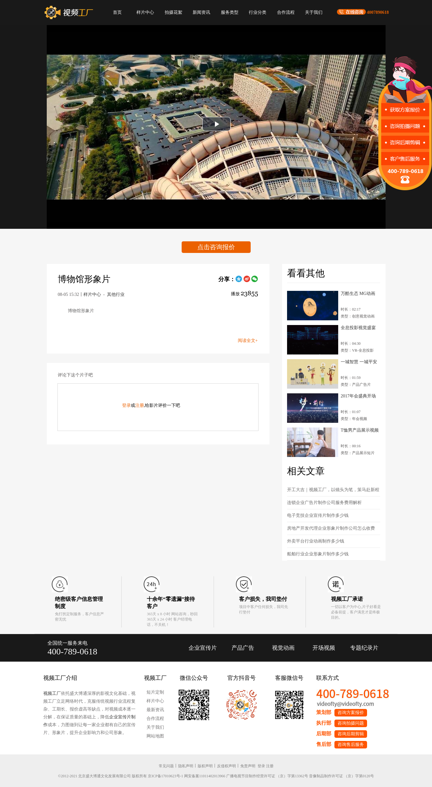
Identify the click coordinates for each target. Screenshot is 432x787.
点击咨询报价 (216, 247)
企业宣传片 (203, 648)
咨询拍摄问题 (351, 723)
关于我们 (314, 12)
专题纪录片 (364, 648)
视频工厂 (52, 693)
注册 (139, 405)
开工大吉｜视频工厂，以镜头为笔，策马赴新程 (333, 489)
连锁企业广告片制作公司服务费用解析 (324, 502)
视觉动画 (283, 648)
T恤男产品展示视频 (360, 430)
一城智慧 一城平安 (359, 361)
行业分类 (257, 12)
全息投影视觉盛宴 (358, 327)
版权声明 (205, 766)
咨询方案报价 (351, 712)
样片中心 (145, 12)
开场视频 (323, 648)
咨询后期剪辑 (351, 734)
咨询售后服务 (351, 744)
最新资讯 (155, 709)
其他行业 (116, 294)
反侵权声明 (226, 766)
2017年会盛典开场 (358, 396)
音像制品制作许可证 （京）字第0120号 (341, 776)
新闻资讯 (201, 12)
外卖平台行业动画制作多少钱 (315, 541)
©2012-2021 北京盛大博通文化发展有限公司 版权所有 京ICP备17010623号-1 (120, 776)
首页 (117, 12)
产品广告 (243, 648)
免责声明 (247, 766)
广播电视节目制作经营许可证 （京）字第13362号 (267, 776)
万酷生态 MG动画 (358, 293)
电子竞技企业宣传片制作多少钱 (318, 515)
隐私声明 (185, 766)
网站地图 (155, 736)
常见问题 (166, 766)
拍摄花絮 (173, 12)
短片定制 (155, 692)
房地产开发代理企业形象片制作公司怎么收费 (331, 528)
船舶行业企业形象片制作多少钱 (318, 554)
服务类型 (229, 12)
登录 (126, 405)
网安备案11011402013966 (204, 776)
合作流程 (286, 12)
